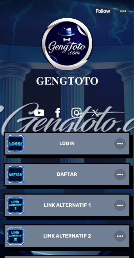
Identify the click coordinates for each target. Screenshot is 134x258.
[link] (67, 144)
